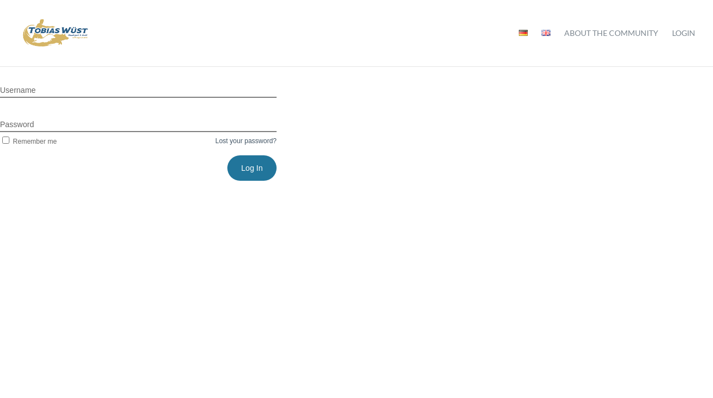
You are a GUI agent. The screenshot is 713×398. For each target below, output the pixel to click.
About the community (611, 33)
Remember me (28, 141)
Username (18, 90)
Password (17, 124)
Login (683, 33)
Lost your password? (246, 141)
